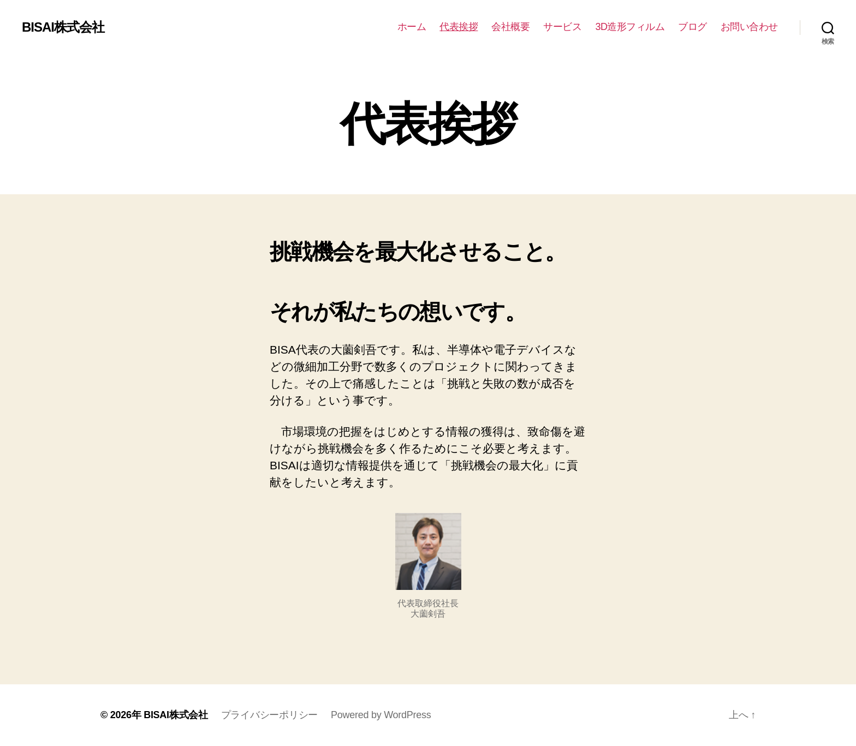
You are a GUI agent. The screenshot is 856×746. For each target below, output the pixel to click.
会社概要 (510, 26)
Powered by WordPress (381, 714)
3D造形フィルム (629, 26)
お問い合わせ (749, 26)
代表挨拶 (458, 26)
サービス (562, 26)
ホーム (411, 26)
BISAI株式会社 (63, 27)
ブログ (692, 26)
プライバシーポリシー (269, 714)
